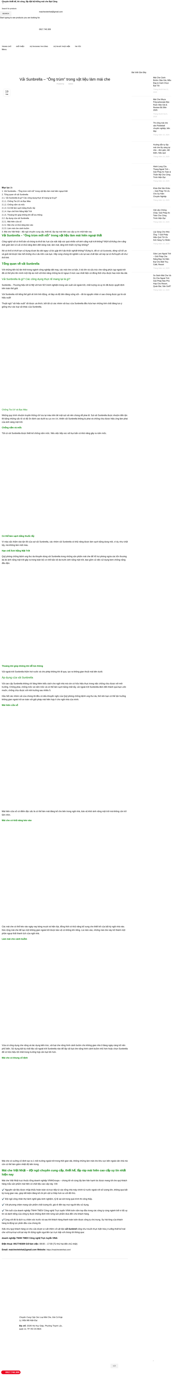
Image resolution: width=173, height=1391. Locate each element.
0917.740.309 (10, 1372)
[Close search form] (3, 3)
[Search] (86, 8)
